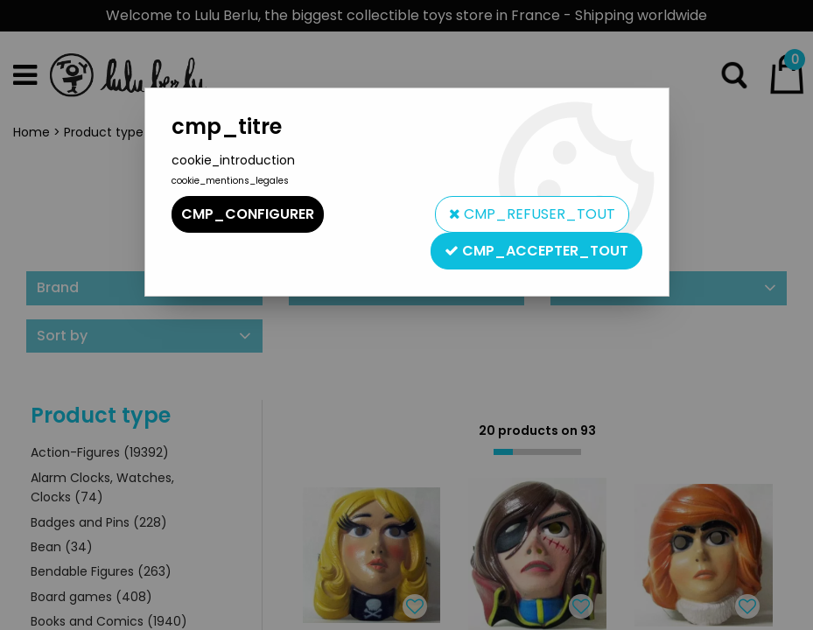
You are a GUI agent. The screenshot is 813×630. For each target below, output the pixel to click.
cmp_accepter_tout (536, 251)
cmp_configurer (247, 214)
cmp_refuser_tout (532, 214)
